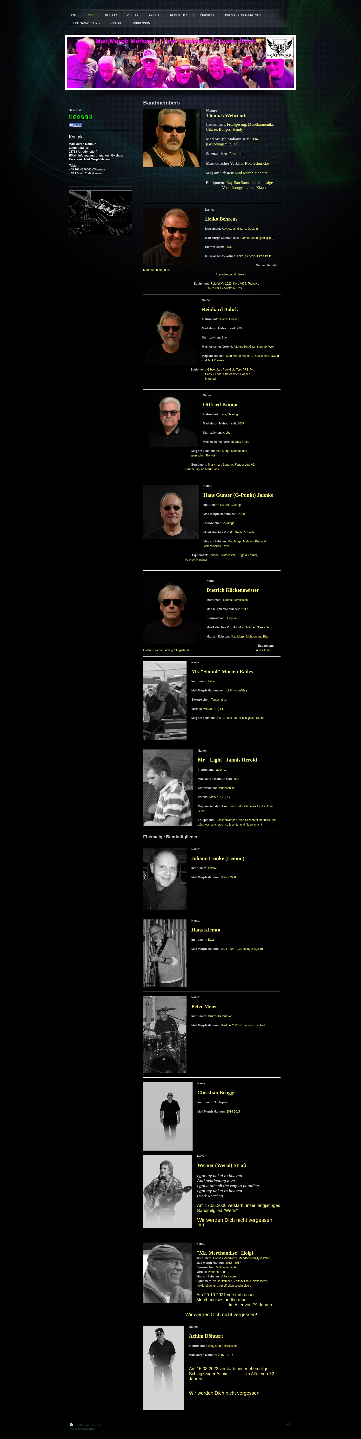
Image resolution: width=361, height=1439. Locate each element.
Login (288, 1424)
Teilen (75, 125)
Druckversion (80, 1425)
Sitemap (97, 1425)
